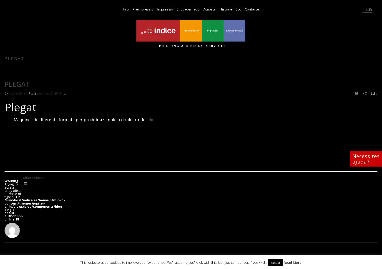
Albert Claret (18, 93)
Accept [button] (275, 263)
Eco (238, 9)
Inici (126, 9)
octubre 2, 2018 (50, 93)
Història (225, 9)
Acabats (209, 9)
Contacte (252, 9)
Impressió (165, 9)
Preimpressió (142, 9)
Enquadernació (188, 9)
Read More (293, 262)
